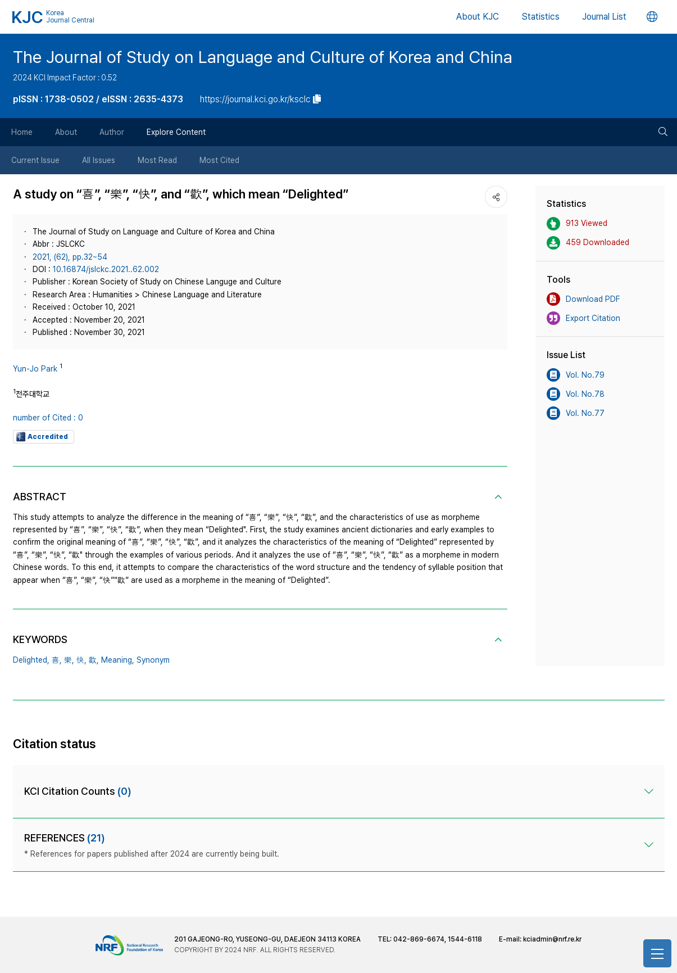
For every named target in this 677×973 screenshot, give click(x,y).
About (66, 132)
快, (81, 659)
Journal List (604, 16)
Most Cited (219, 160)
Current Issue (35, 160)
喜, (57, 659)
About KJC (477, 16)
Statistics (540, 16)
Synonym (153, 659)
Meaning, (117, 659)
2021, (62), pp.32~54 (70, 256)
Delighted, (31, 659)
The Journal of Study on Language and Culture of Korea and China (262, 57)
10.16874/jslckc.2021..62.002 (106, 269)
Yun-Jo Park (35, 368)
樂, (69, 659)
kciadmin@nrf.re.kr (552, 939)
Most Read (157, 160)
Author (111, 132)
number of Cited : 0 (48, 417)
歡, (94, 659)
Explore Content (176, 132)
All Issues (98, 160)
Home (22, 132)
